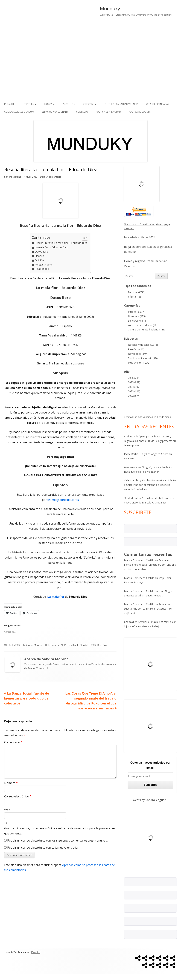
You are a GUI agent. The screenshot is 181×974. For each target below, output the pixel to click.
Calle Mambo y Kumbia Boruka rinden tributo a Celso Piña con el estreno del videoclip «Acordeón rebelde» (150, 485)
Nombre (11, 783)
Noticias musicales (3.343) (143, 344)
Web (7, 810)
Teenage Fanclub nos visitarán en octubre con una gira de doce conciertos (150, 565)
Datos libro (41, 251)
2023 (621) (134, 391)
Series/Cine (88, 104)
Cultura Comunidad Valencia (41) (146, 329)
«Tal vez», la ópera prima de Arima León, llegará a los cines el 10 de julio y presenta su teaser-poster (150, 441)
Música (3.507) (136, 311)
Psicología (69, 104)
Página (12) (134, 296)
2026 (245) (134, 378)
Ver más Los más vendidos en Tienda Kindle (147, 416)
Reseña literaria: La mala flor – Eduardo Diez (61, 243)
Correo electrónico (17, 796)
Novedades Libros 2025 (139, 237)
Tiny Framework (21, 952)
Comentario (13, 742)
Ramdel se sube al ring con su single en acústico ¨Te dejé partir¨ (148, 608)
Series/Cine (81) (137, 320)
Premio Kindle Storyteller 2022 (80, 645)
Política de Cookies (139, 111)
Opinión (39, 260)
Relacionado (42, 268)
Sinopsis (39, 255)
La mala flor (55, 597)
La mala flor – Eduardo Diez (51, 247)
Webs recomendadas (157, 104)
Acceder (36, 952)
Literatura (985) (137, 316)
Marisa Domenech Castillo (139, 604)
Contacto (82, 111)
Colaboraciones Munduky (19, 111)
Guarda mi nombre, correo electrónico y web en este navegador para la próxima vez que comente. (59, 830)
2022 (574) (134, 395)
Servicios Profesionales (55, 111)
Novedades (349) (138, 353)
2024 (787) (134, 387)
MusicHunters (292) (139, 362)
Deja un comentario (50, 176)
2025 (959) (134, 382)
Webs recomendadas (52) (142, 325)
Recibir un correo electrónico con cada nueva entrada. (42, 848)
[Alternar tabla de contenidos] (83, 238)
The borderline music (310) (143, 358)
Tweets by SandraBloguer (148, 800)
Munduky (110, 8)
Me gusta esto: (43, 264)
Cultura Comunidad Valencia (121, 104)
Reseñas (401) (136, 349)
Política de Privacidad (108, 111)
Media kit (9, 104)
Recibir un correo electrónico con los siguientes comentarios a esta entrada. (57, 840)
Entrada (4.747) (136, 292)
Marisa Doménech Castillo (139, 560)
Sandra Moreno (12, 176)
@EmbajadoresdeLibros (63, 500)
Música (48, 104)
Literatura (28, 104)
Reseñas (102, 645)
